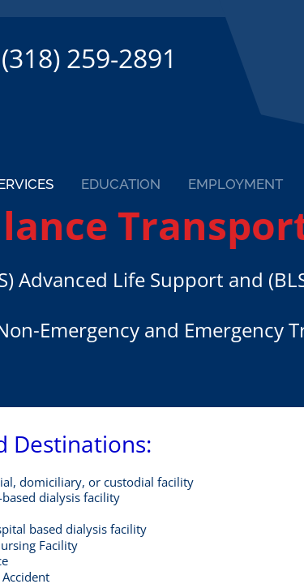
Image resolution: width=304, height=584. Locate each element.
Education (121, 184)
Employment (235, 184)
